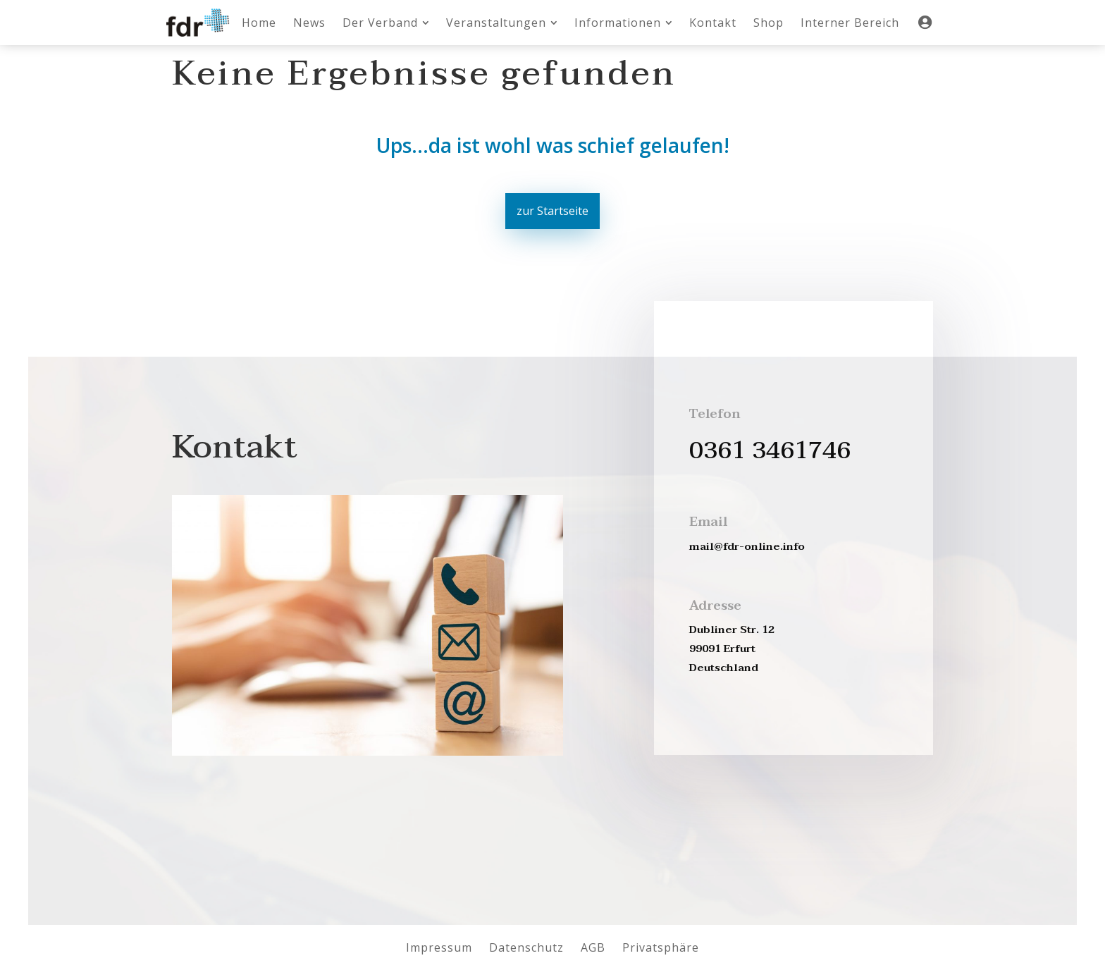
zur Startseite (552, 211)
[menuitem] (259, 22)
